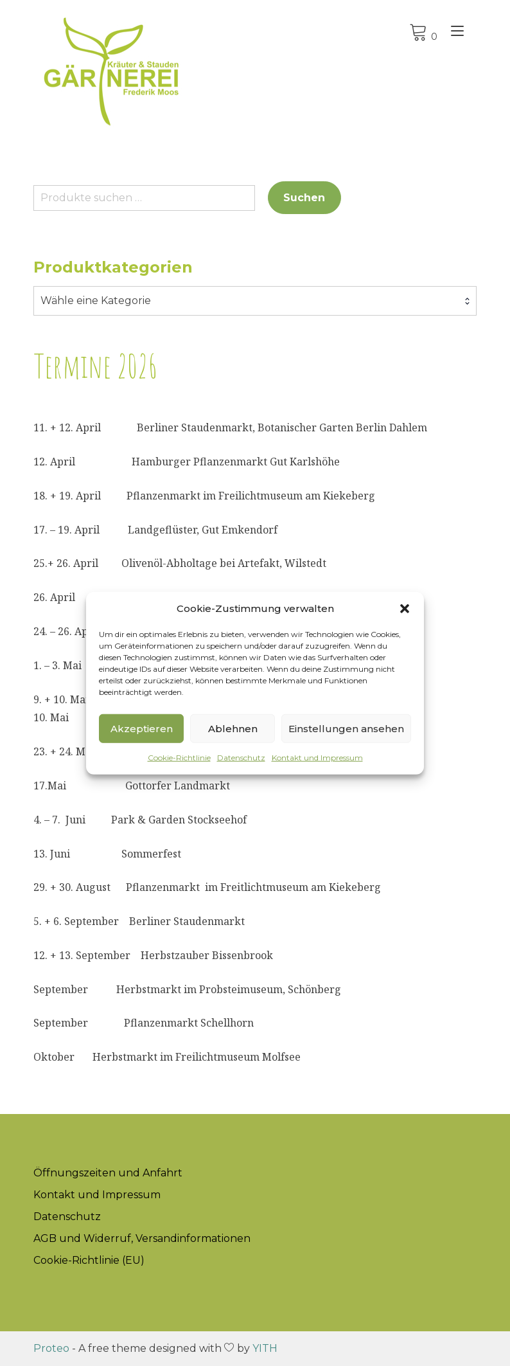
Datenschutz (241, 757)
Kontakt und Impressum (317, 757)
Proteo (51, 1348)
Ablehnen (233, 728)
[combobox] (255, 301)
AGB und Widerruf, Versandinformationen (142, 1238)
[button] (404, 608)
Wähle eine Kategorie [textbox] (95, 300)
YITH (264, 1348)
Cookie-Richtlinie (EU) (89, 1260)
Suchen (304, 198)
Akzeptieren (141, 728)
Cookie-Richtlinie (179, 757)
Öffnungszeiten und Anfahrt (107, 1173)
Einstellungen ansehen (346, 728)
